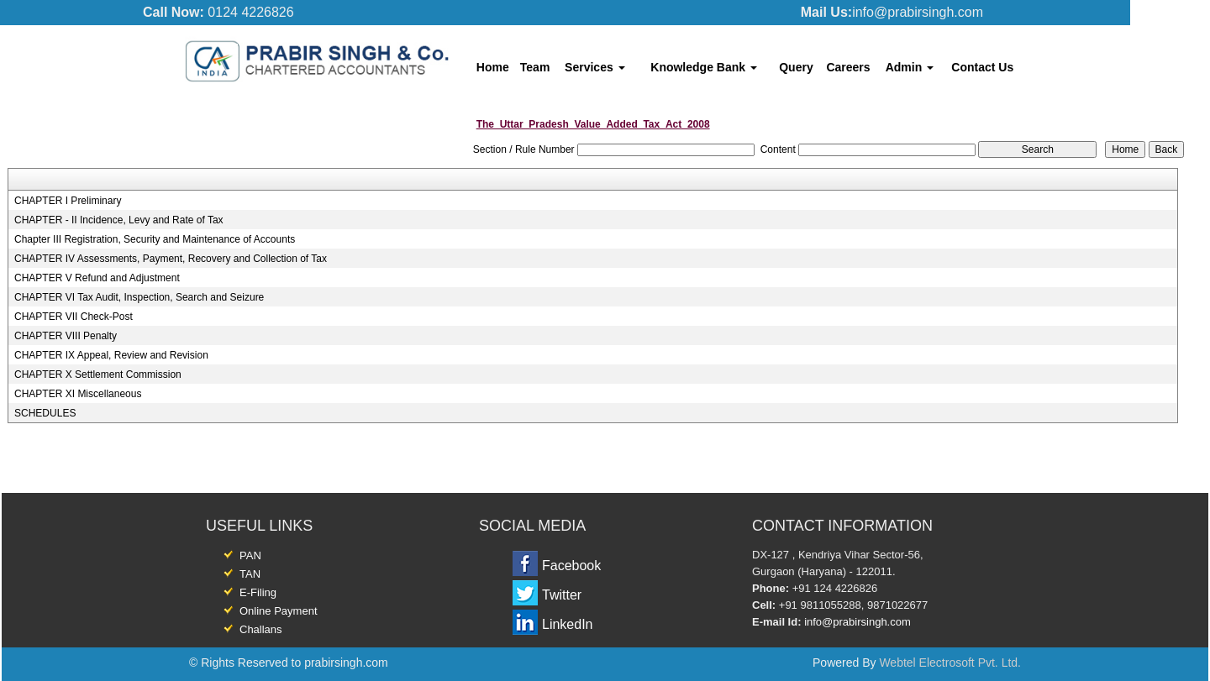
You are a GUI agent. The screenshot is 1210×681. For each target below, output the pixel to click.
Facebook (571, 565)
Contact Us (982, 67)
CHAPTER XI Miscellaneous (77, 394)
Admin (910, 67)
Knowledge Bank (703, 67)
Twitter (561, 595)
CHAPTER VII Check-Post (73, 316)
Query (796, 67)
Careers (848, 67)
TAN (249, 574)
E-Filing (257, 592)
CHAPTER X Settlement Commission (98, 374)
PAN (250, 555)
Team (535, 67)
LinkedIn (567, 624)
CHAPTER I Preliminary (67, 201)
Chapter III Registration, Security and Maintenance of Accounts (154, 239)
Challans (260, 629)
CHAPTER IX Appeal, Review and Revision (111, 355)
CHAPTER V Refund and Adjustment (97, 278)
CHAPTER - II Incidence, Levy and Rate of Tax (119, 220)
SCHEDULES (45, 413)
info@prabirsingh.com (857, 622)
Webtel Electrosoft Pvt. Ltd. (950, 662)
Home (492, 67)
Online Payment (278, 611)
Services (595, 67)
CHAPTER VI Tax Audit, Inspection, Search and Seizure (139, 297)
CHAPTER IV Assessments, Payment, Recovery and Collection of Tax (170, 259)
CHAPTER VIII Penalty (65, 336)
